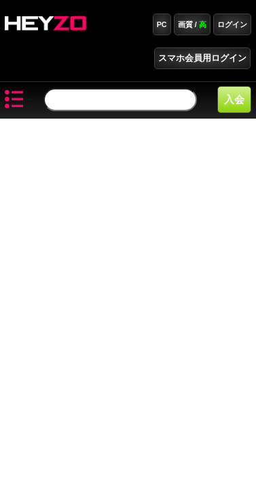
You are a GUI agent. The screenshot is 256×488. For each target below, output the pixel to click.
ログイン (232, 24)
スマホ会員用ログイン (202, 58)
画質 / (192, 24)
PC (162, 24)
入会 (234, 99)
